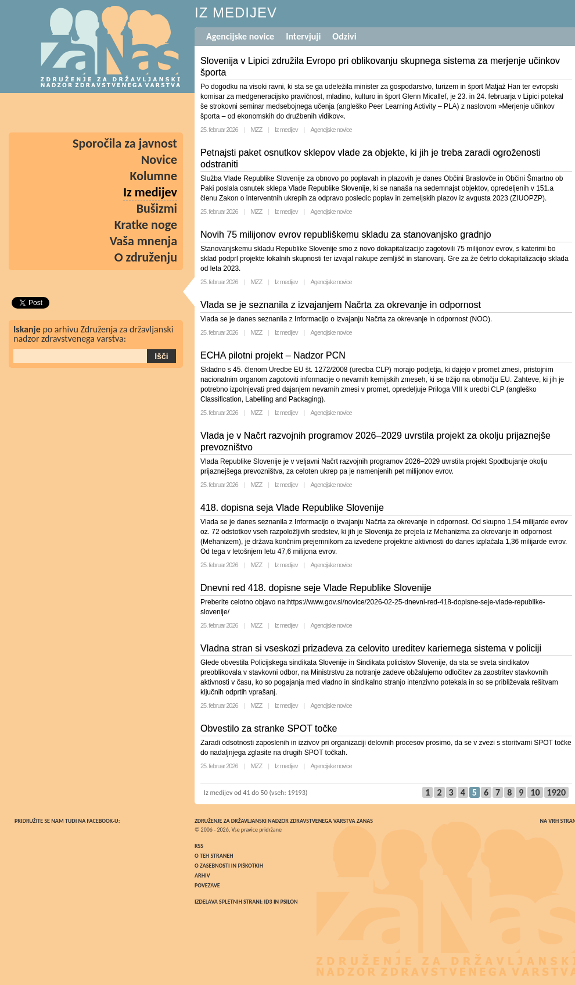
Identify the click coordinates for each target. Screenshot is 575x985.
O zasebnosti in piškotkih (229, 865)
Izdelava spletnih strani (228, 901)
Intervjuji (303, 36)
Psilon (288, 901)
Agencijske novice (240, 36)
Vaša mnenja (143, 241)
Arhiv (202, 875)
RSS (199, 846)
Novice (159, 159)
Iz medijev (286, 129)
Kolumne (154, 176)
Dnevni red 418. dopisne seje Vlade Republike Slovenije (316, 588)
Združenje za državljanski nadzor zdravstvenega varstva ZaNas (284, 821)
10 (535, 792)
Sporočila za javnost (125, 143)
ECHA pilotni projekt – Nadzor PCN (273, 355)
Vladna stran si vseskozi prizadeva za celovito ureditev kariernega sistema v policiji (370, 648)
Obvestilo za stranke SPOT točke (268, 728)
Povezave (207, 885)
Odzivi (344, 36)
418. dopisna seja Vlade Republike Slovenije (292, 508)
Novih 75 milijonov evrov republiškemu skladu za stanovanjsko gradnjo (345, 234)
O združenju (145, 257)
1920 (556, 792)
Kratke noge (145, 224)
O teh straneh (214, 855)
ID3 (268, 901)
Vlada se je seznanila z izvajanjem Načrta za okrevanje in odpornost (340, 305)
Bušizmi (156, 208)
